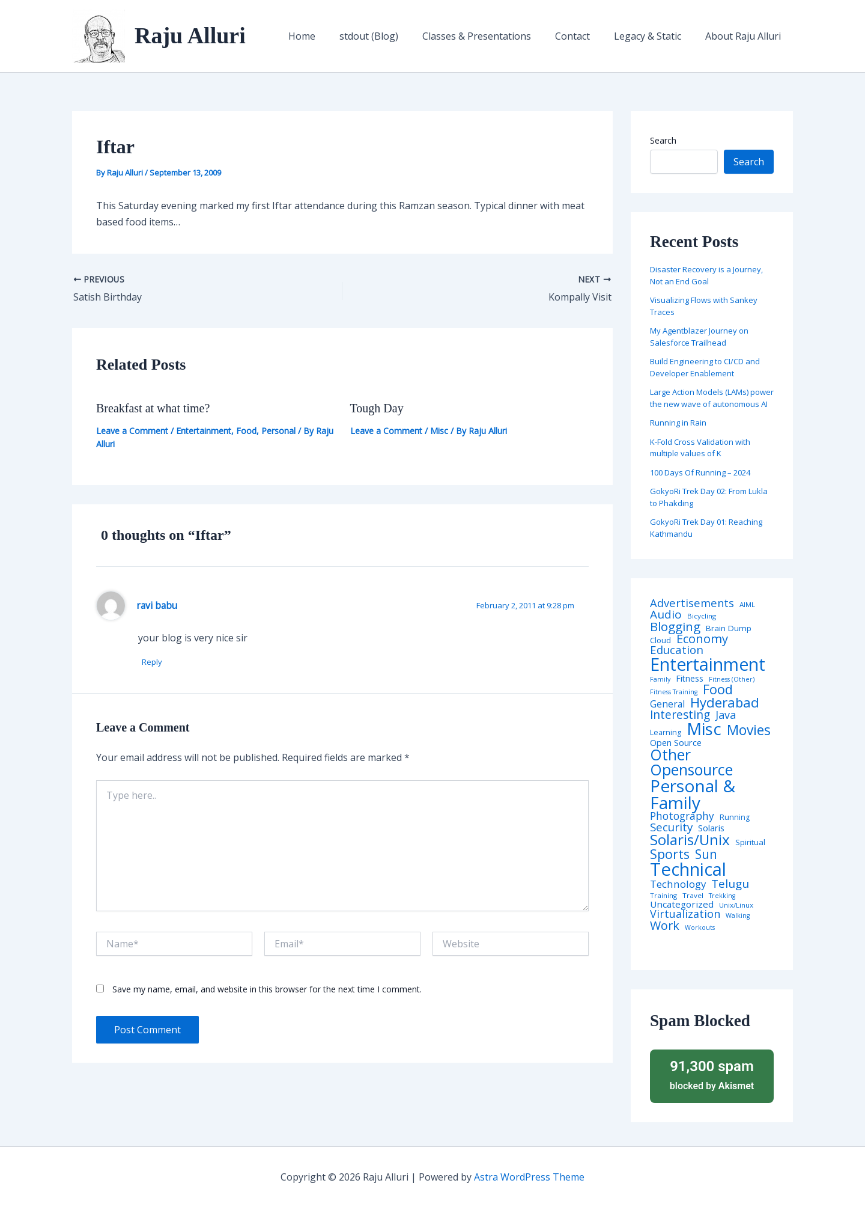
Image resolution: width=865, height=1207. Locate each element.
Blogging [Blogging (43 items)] (675, 626)
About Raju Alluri (745, 36)
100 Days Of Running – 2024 (700, 472)
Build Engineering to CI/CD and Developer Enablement (705, 367)
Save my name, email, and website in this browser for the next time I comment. (267, 989)
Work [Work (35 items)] (664, 926)
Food (246, 430)
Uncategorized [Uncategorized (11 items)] (682, 904)
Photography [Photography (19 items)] (682, 816)
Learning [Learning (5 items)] (665, 732)
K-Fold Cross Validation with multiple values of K (700, 447)
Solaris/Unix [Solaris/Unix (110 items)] (690, 840)
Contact (584, 36)
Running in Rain (678, 422)
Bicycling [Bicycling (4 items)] (701, 616)
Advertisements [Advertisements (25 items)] (692, 602)
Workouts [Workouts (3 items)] (700, 927)
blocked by (711, 1074)
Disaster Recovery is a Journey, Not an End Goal (706, 275)
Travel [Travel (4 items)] (692, 895)
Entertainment (203, 430)
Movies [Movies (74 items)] (749, 731)
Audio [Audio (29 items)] (666, 614)
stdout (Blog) (390, 36)
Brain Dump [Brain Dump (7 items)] (728, 629)
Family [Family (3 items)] (660, 679)
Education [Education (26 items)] (676, 650)
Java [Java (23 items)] (725, 714)
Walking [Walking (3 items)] (738, 915)
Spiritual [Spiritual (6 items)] (750, 842)
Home (328, 36)
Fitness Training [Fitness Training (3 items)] (673, 692)
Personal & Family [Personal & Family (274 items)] (692, 794)
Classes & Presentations (493, 36)
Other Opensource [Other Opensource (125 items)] (691, 762)
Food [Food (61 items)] (718, 689)
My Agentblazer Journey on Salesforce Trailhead (699, 336)
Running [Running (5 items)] (735, 817)
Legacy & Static (654, 36)
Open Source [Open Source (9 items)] (676, 743)
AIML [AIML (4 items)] (747, 604)
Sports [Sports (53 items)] (670, 854)
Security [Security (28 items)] (671, 827)
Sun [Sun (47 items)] (706, 854)
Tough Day (377, 408)
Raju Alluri (190, 35)
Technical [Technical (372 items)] (688, 869)
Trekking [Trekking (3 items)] (722, 896)
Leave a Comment (132, 430)
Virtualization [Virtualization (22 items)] (685, 914)
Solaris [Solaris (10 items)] (711, 828)
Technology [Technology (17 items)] (678, 884)
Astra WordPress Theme (529, 1177)
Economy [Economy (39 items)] (702, 638)
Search (663, 140)
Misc (439, 430)
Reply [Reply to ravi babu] (154, 662)
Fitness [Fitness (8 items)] (689, 678)
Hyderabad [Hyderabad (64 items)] (724, 702)
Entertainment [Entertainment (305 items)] (707, 664)
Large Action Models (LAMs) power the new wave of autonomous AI (712, 398)
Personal (278, 430)
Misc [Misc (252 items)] (704, 729)
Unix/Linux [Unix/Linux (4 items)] (736, 905)
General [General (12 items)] (667, 704)
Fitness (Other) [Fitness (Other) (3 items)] (731, 679)
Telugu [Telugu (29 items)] (730, 884)
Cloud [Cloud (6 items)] (660, 640)
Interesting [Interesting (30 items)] (680, 715)
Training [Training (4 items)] (663, 895)
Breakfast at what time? (153, 408)
